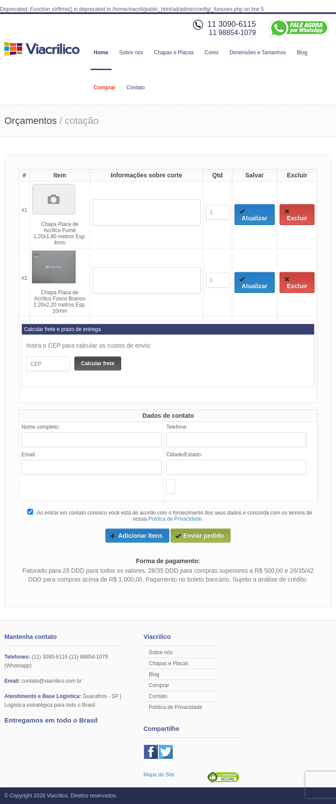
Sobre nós (131, 52)
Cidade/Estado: (184, 454)
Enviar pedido (199, 535)
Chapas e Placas (174, 52)
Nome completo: (40, 427)
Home (101, 52)
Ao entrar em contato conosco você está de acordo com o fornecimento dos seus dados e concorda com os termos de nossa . (169, 515)
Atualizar (253, 215)
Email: (28, 454)
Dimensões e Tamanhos (258, 52)
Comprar (105, 88)
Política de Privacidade (175, 519)
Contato (135, 88)
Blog (302, 52)
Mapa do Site (159, 775)
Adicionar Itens (136, 535)
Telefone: (177, 427)
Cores (212, 52)
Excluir (295, 215)
